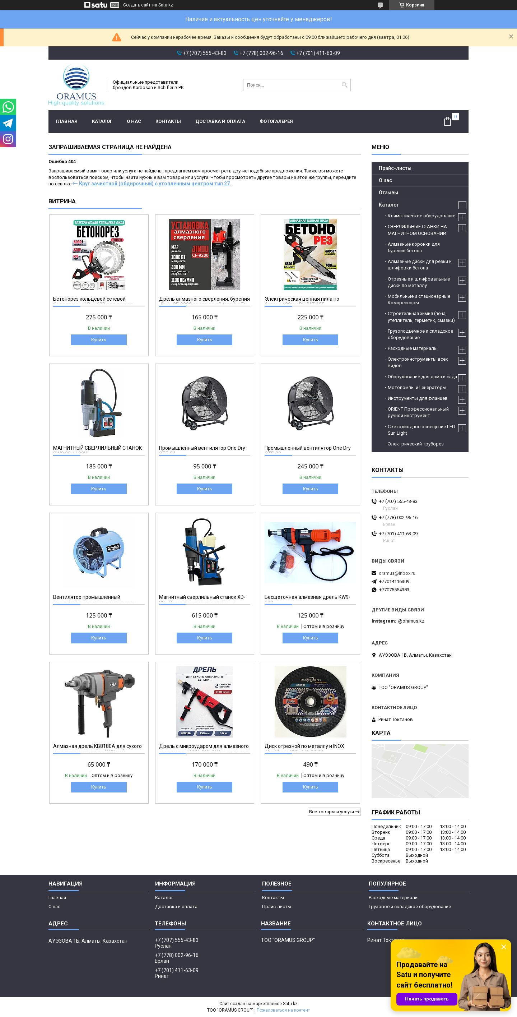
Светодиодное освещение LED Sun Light (421, 430)
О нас (134, 121)
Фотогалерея (276, 121)
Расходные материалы (413, 348)
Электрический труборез (416, 444)
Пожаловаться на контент (283, 1010)
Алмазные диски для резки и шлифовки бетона (420, 265)
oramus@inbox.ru (397, 573)
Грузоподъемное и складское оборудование (420, 334)
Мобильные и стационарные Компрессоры (419, 299)
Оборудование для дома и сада (422, 376)
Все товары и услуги (331, 811)
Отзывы (388, 192)
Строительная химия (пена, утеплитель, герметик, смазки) (421, 317)
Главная (67, 121)
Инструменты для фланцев (418, 398)
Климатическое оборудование (421, 215)
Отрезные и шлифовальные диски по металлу (419, 282)
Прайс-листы (395, 168)
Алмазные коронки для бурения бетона (414, 247)
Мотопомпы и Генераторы (417, 387)
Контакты (168, 121)
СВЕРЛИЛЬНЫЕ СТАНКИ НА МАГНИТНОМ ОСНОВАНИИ (417, 230)
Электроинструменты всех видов (418, 362)
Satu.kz (290, 1003)
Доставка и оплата (220, 121)
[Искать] (344, 85)
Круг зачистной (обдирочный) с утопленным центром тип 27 (154, 183)
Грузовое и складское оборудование (410, 906)
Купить (98, 339)
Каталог (102, 121)
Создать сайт (136, 5)
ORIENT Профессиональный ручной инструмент (418, 412)
